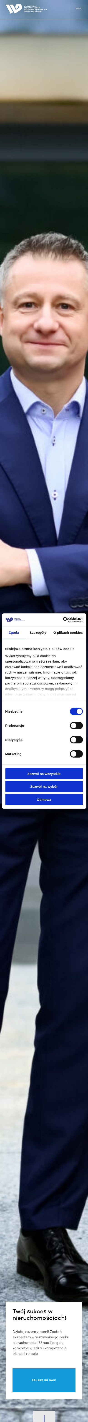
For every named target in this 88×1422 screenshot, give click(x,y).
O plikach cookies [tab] (68, 632)
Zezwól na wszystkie (44, 773)
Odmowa (44, 799)
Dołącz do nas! (44, 1380)
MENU (79, 9)
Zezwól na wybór (44, 786)
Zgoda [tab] (14, 632)
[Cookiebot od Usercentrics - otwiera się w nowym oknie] (63, 620)
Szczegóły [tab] (38, 632)
